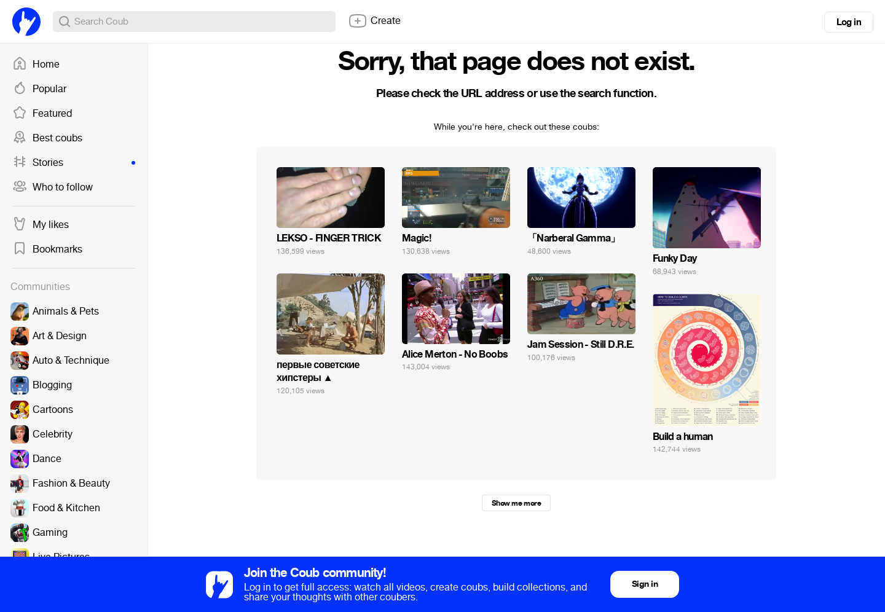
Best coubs (47, 138)
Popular (39, 89)
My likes (40, 224)
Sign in (645, 584)
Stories (73, 162)
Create (374, 21)
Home (36, 64)
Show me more (516, 503)
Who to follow (52, 187)
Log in (848, 22)
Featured (42, 113)
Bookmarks (47, 249)
